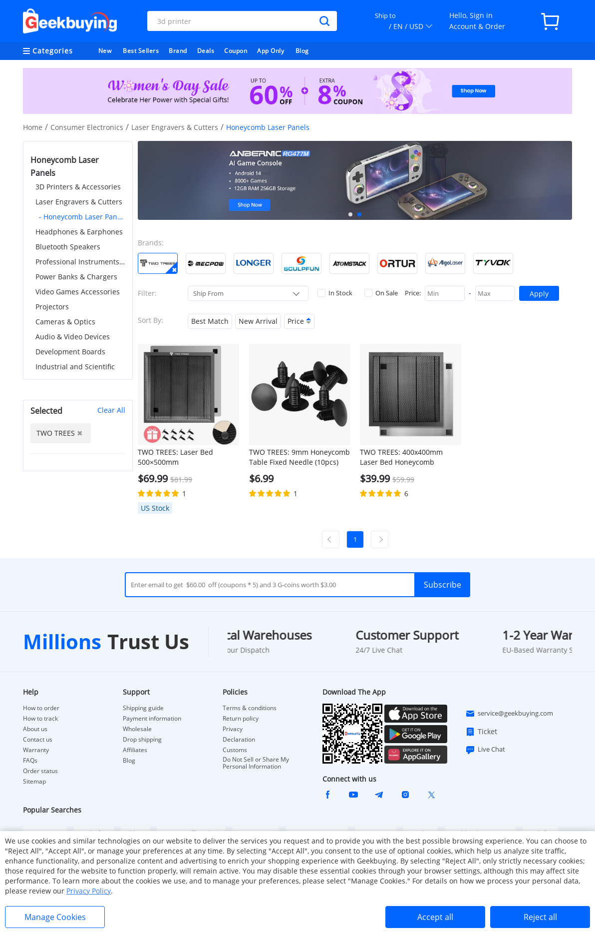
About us (35, 729)
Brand (178, 50)
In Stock (334, 292)
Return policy (241, 718)
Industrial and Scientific (75, 366)
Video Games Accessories (77, 291)
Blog (302, 50)
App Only (270, 50)
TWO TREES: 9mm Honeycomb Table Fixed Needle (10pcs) (299, 457)
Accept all (435, 917)
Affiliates (135, 750)
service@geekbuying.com (509, 714)
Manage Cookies (55, 917)
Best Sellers (141, 50)
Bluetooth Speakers (67, 246)
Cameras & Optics (65, 321)
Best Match (210, 321)
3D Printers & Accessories (78, 186)
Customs (235, 750)
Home (32, 127)
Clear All (111, 410)
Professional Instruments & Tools (80, 261)
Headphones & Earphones (79, 231)
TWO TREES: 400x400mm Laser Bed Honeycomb (401, 457)
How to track (40, 718)
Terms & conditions (250, 708)
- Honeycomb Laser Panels (82, 216)
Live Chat (485, 750)
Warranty (36, 750)
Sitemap (34, 781)
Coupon (235, 50)
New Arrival (258, 321)
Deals (206, 50)
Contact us (37, 739)
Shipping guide (143, 708)
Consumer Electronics (86, 127)
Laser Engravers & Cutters (174, 127)
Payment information (152, 718)
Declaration (239, 739)
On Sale (381, 292)
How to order (41, 708)
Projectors (52, 306)
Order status (40, 771)
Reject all (540, 917)
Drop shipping (142, 739)
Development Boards (70, 351)
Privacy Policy (88, 891)
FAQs (30, 760)
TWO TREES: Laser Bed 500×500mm (175, 457)
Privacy (233, 729)
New (105, 50)
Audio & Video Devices (72, 336)
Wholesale (137, 729)
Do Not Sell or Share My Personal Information (256, 763)
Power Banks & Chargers (76, 276)
